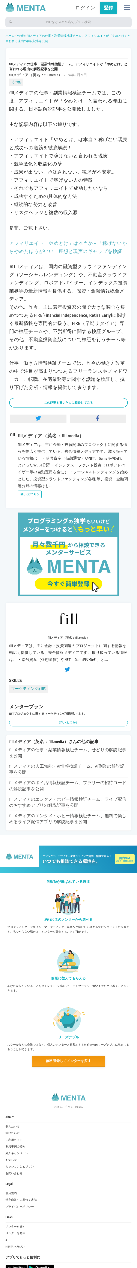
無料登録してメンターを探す (68, 1061)
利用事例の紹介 (16, 1146)
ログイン (85, 7)
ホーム (10, 35)
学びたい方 (13, 1133)
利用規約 (11, 1193)
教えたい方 (13, 1126)
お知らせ (11, 1159)
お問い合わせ (14, 1173)
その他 (20, 35)
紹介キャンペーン (17, 1153)
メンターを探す (16, 1226)
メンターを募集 (16, 1233)
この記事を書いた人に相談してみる (68, 402)
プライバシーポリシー (20, 1206)
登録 (108, 7)
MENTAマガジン (15, 1246)
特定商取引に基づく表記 (21, 1199)
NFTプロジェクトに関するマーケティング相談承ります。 (48, 713)
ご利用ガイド (14, 1139)
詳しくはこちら (30, 494)
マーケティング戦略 (28, 689)
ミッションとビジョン (20, 1166)
